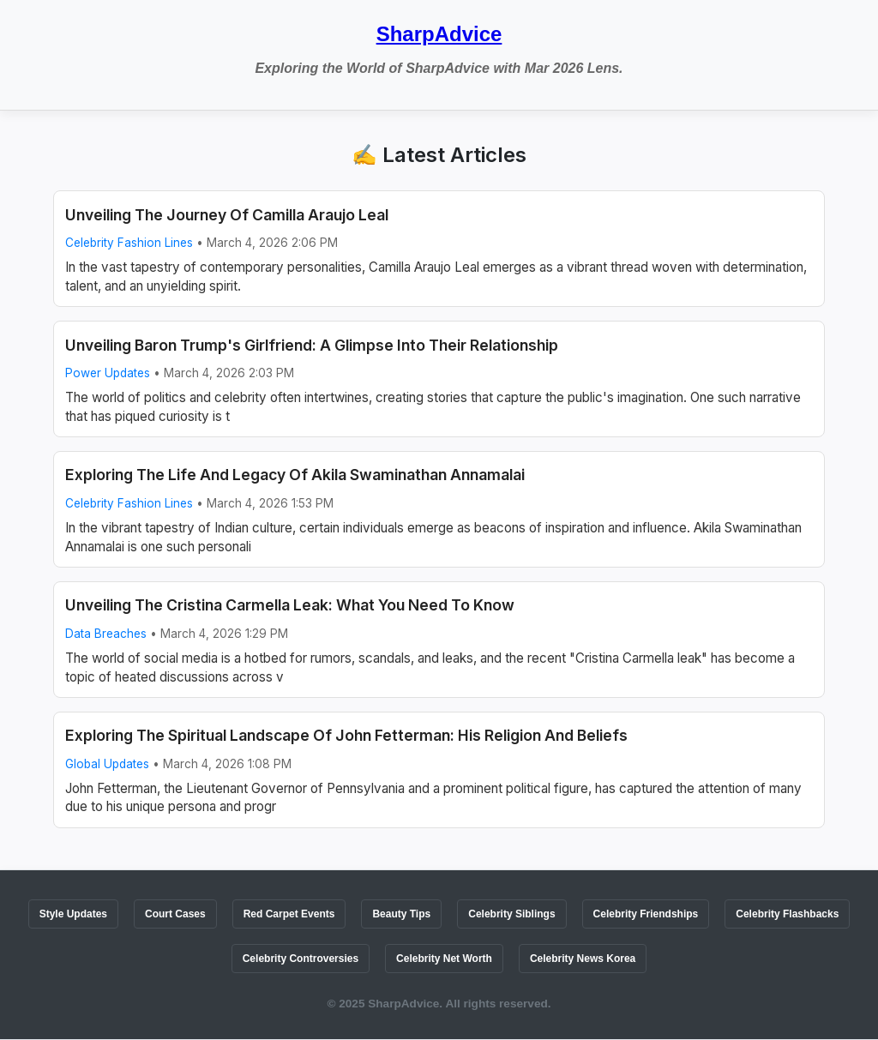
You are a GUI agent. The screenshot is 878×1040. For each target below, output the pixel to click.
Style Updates (73, 914)
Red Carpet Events (289, 914)
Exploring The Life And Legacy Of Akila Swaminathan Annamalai (295, 475)
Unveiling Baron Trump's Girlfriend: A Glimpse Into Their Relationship (311, 345)
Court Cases (175, 914)
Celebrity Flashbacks (787, 914)
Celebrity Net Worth (444, 959)
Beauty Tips (401, 914)
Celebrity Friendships (646, 914)
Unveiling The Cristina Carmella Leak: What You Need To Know (289, 605)
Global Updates (107, 764)
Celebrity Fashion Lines (129, 242)
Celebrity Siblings (511, 914)
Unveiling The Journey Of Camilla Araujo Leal (226, 215)
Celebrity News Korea (582, 959)
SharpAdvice (439, 33)
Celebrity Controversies (300, 959)
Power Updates (107, 373)
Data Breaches (106, 633)
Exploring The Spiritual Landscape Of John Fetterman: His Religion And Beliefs (346, 735)
